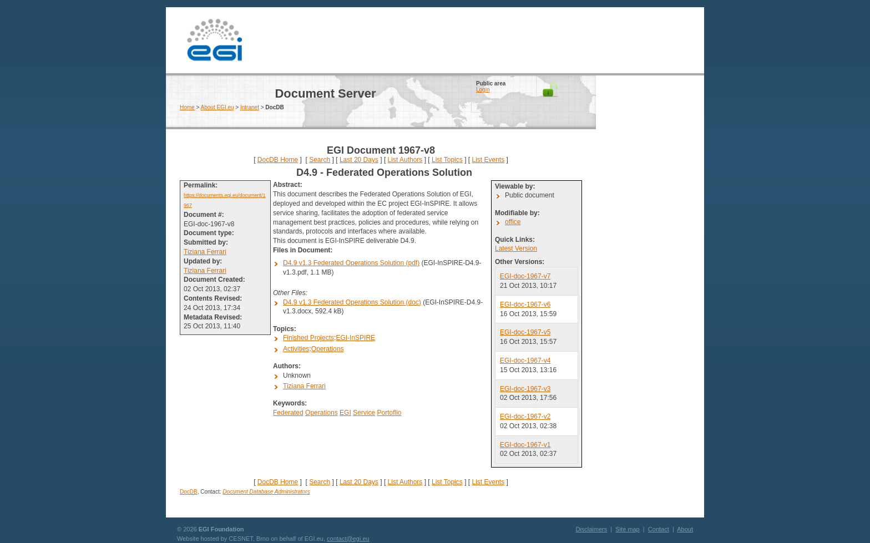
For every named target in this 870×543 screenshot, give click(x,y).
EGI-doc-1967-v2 (525, 416)
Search (319, 160)
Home (187, 107)
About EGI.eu (217, 107)
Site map (627, 529)
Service (364, 413)
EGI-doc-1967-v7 (525, 276)
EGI (214, 40)
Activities (296, 349)
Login (482, 90)
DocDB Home (277, 160)
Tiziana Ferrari (205, 252)
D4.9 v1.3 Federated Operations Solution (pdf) (351, 263)
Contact (658, 529)
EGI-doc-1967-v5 (525, 332)
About (685, 529)
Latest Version (516, 248)
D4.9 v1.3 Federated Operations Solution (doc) (352, 302)
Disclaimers (591, 529)
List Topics (447, 160)
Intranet (249, 107)
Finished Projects (308, 338)
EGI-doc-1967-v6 (525, 304)
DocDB (189, 492)
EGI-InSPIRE (355, 338)
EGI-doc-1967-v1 (525, 445)
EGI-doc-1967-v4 (525, 360)
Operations (327, 349)
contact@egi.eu (348, 538)
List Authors (405, 160)
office (512, 222)
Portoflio (389, 413)
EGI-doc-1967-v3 (525, 389)
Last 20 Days (359, 160)
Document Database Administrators (266, 492)
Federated (288, 413)
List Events (488, 160)
